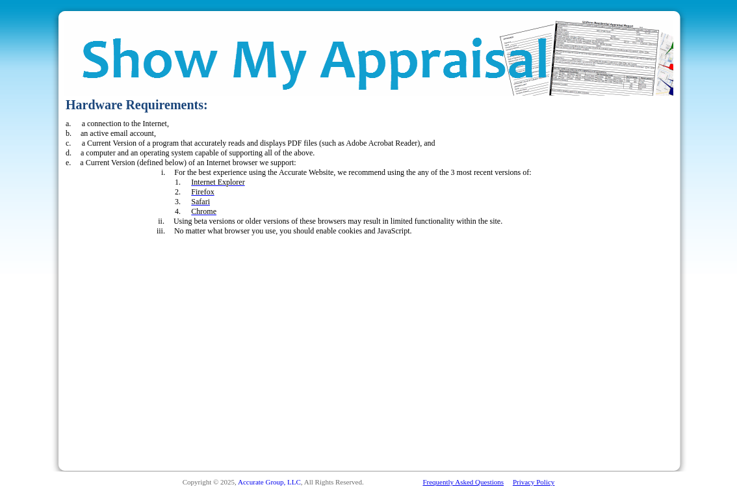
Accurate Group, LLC (269, 482)
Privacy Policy (533, 482)
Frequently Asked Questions (463, 482)
